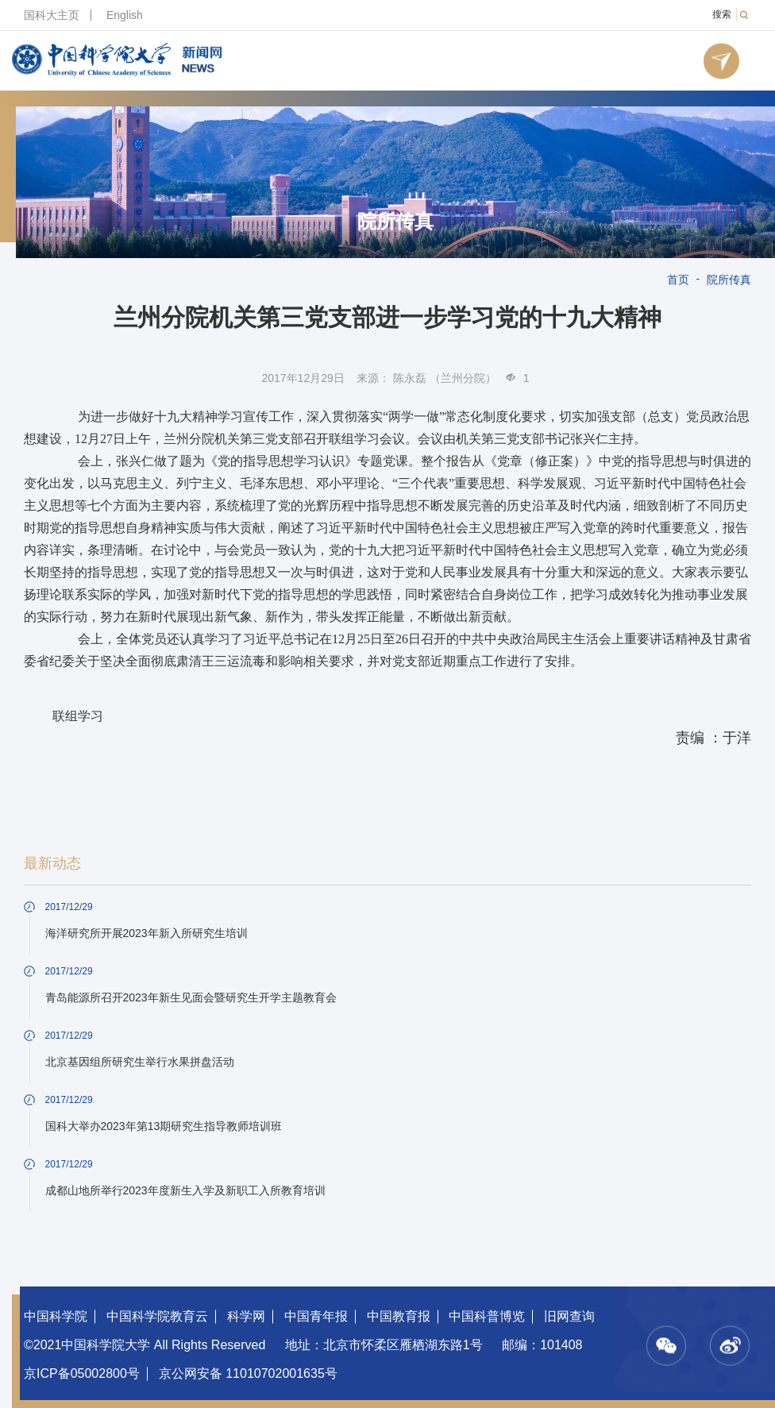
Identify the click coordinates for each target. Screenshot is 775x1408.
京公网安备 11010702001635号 (248, 1373)
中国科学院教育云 (157, 1316)
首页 (678, 279)
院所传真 (395, 221)
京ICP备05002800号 (82, 1373)
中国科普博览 (487, 1316)
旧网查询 (569, 1316)
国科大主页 (51, 15)
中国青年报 (316, 1316)
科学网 (246, 1316)
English (124, 15)
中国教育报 (398, 1316)
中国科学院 (55, 1316)
